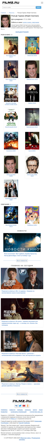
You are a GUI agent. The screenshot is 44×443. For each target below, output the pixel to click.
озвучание (35, 22)
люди (41, 410)
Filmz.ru (13, 418)
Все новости (22, 261)
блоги (35, 410)
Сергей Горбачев (24, 423)
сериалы (28, 410)
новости (12, 410)
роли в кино (27, 22)
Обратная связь (25, 438)
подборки (4, 412)
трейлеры (4, 410)
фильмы (20, 410)
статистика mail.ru (36, 412)
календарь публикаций (18, 412)
